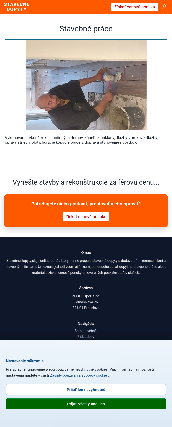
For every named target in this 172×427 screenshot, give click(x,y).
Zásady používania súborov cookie (79, 375)
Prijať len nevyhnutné (86, 389)
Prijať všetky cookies (86, 404)
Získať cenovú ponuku (134, 6)
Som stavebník (86, 331)
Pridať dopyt (86, 337)
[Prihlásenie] (164, 7)
